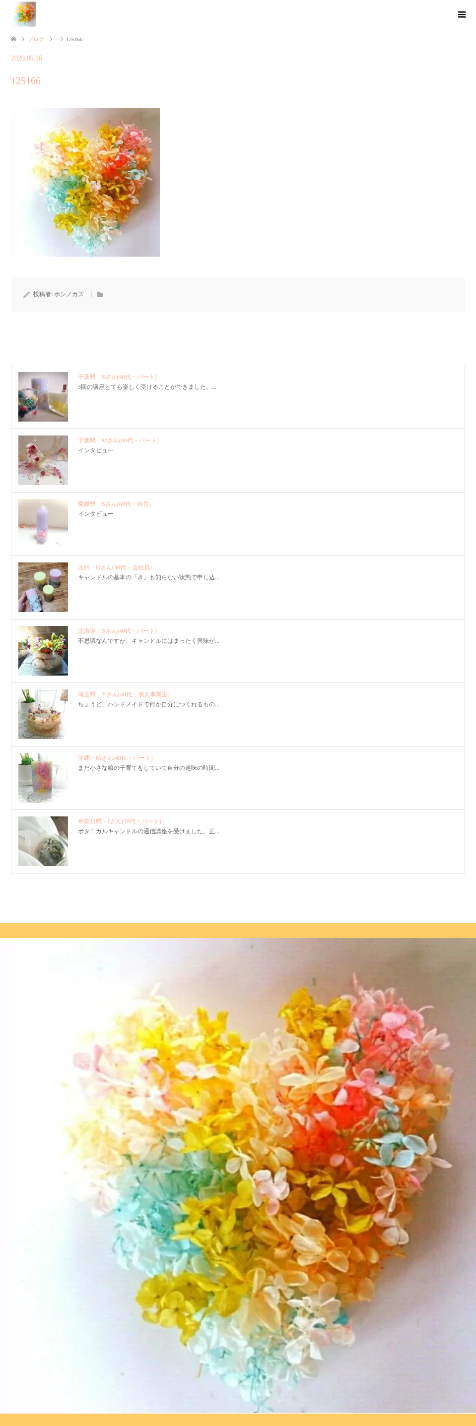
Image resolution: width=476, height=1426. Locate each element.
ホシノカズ (69, 294)
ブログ (36, 39)
